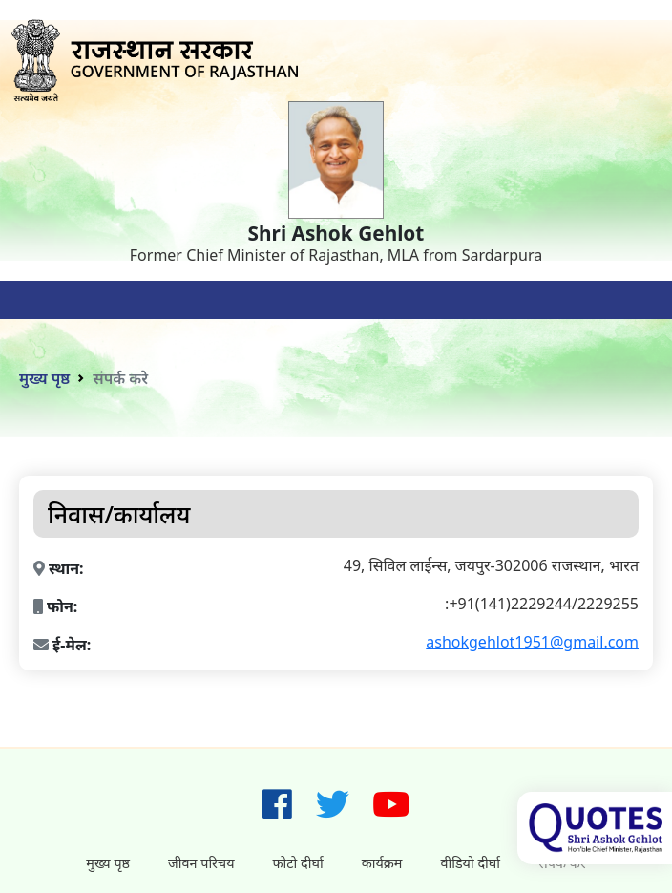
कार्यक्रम (382, 863)
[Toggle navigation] (38, 300)
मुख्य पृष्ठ (44, 378)
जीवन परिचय (201, 863)
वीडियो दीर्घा (470, 863)
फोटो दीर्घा (298, 863)
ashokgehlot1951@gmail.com (532, 641)
